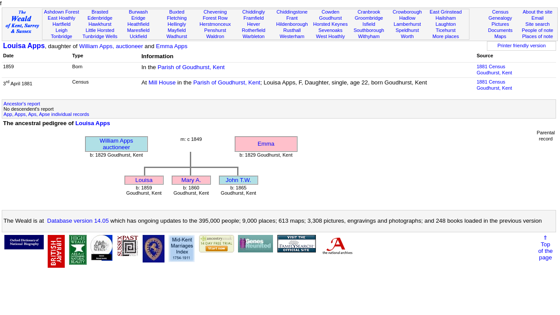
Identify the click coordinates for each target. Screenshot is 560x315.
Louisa (143, 180)
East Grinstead (446, 11)
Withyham (368, 36)
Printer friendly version (521, 45)
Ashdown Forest (61, 11)
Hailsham (446, 18)
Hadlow (407, 18)
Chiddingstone (292, 11)
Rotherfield (254, 30)
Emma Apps (172, 46)
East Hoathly (61, 18)
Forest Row (215, 18)
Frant (292, 18)
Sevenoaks (330, 30)
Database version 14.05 (78, 220)
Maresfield (138, 30)
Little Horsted (100, 30)
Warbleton (254, 36)
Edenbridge (100, 18)
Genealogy (500, 18)
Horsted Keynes (330, 24)
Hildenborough (292, 24)
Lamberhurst (407, 24)
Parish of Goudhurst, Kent (191, 67)
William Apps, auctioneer (111, 46)
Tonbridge (61, 36)
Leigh (61, 30)
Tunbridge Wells (100, 36)
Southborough (369, 30)
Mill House (161, 82)
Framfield (254, 18)
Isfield (369, 24)
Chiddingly (253, 11)
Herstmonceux (215, 24)
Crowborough (407, 11)
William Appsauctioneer (116, 143)
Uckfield (138, 36)
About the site (538, 11)
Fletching (177, 18)
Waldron (215, 36)
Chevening (215, 11)
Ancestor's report (22, 103)
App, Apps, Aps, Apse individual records (46, 114)
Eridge (138, 18)
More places (445, 36)
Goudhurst (330, 18)
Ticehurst (445, 30)
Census (500, 11)
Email (538, 18)
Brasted (99, 11)
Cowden (331, 11)
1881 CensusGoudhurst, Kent (494, 69)
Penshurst (215, 30)
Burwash (138, 11)
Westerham (292, 36)
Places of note (537, 36)
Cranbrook (368, 11)
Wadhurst (176, 36)
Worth (407, 36)
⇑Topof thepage (545, 247)
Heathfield (138, 24)
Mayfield (177, 30)
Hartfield (61, 24)
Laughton (446, 24)
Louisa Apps (24, 45)
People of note (537, 30)
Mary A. (191, 180)
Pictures (500, 24)
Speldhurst (407, 30)
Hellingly (177, 24)
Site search (537, 24)
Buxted (177, 11)
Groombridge (369, 18)
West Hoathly (330, 36)
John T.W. (238, 180)
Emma (266, 143)
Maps (500, 36)
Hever (253, 24)
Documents (500, 30)
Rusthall (292, 30)
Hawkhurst (99, 24)
